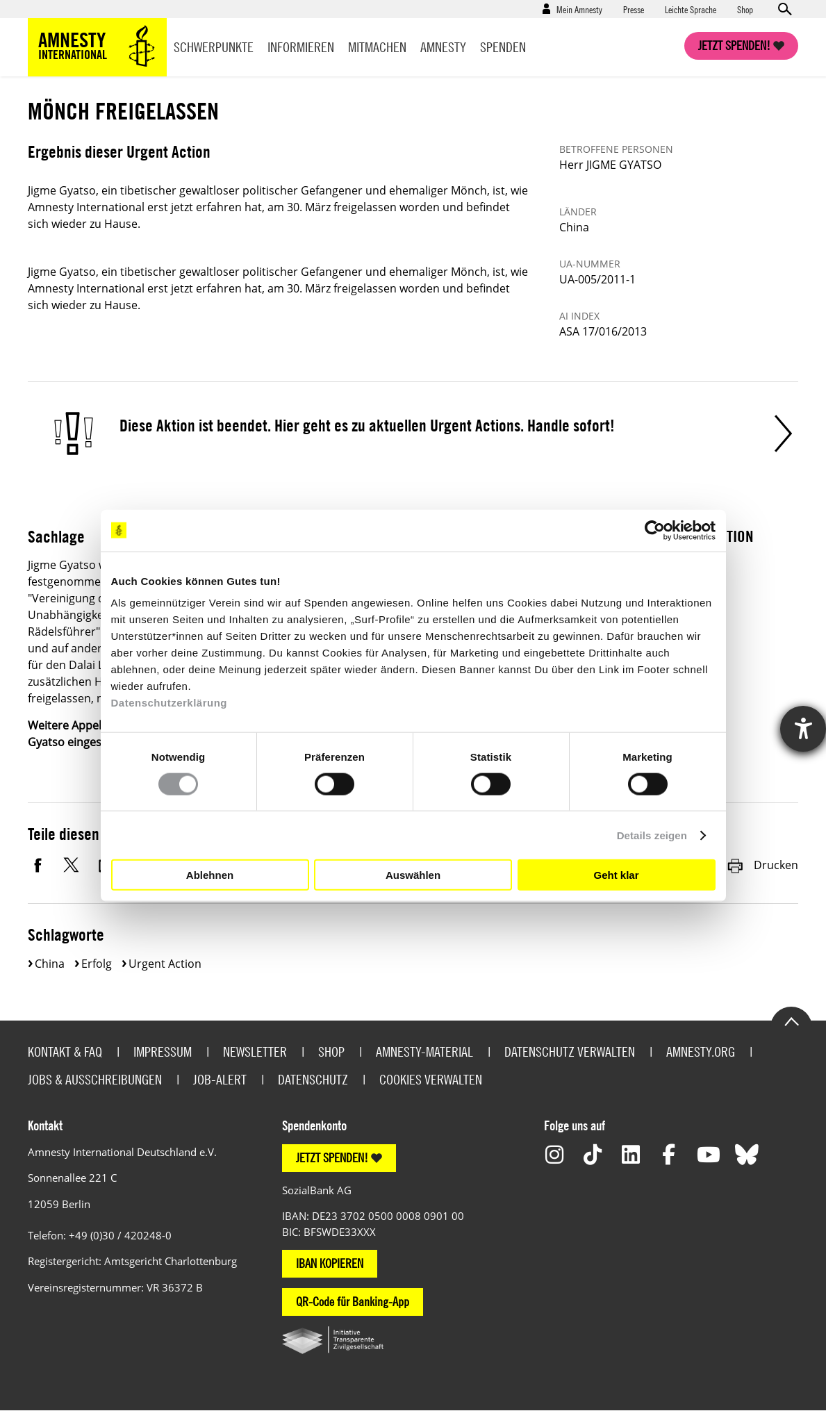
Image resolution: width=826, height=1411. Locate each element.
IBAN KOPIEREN (329, 1263)
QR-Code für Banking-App (352, 1301)
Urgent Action (165, 963)
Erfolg (96, 963)
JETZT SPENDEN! (332, 1157)
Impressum (162, 1051)
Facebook (38, 865)
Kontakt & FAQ (65, 1051)
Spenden (503, 47)
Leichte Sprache (690, 9)
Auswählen (413, 874)
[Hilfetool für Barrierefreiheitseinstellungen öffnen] (803, 729)
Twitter (73, 865)
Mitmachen (377, 47)
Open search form (784, 9)
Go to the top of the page (791, 1020)
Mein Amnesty (579, 9)
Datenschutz (313, 1079)
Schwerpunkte (214, 47)
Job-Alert (220, 1079)
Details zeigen (652, 835)
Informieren (300, 47)
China (50, 963)
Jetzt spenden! (734, 45)
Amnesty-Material (424, 1051)
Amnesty (443, 47)
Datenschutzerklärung (169, 703)
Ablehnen (209, 874)
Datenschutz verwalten (569, 1051)
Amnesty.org (700, 1051)
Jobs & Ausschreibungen (95, 1079)
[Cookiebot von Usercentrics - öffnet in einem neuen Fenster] (655, 530)
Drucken (762, 865)
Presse (633, 9)
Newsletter (255, 1051)
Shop (745, 9)
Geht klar (615, 874)
